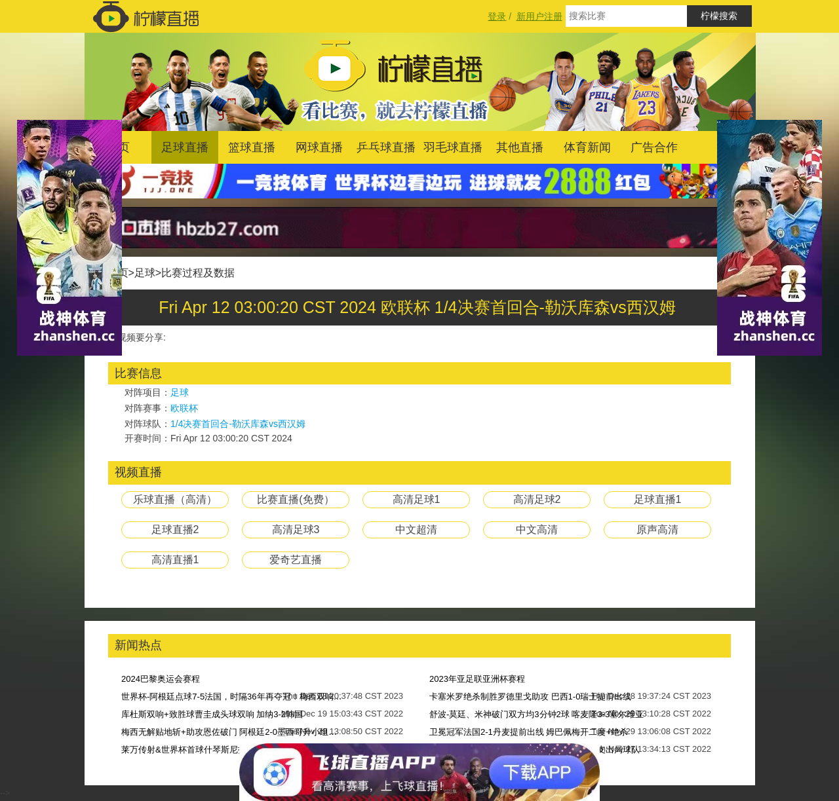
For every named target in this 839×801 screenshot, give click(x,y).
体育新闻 (587, 147)
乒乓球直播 (386, 147)
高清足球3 (296, 529)
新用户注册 (539, 16)
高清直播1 (175, 559)
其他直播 (519, 147)
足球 (144, 272)
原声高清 (657, 529)
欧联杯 (184, 408)
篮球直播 (251, 147)
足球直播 (184, 147)
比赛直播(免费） (295, 499)
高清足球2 (537, 499)
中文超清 (416, 529)
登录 (497, 16)
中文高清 (537, 529)
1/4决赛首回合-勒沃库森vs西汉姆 (237, 424)
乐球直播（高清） (175, 499)
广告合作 (654, 147)
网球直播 (319, 147)
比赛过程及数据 (198, 272)
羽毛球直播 (452, 147)
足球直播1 (658, 499)
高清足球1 (416, 499)
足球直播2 (175, 529)
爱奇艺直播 (295, 559)
